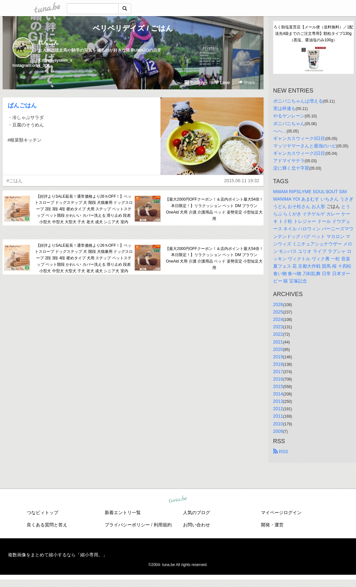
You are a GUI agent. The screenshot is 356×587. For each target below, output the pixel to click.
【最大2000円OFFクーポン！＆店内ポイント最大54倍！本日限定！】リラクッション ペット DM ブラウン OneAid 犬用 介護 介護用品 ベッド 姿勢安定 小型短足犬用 (214, 209)
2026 (278, 304)
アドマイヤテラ (289, 160)
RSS (280, 451)
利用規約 (163, 524)
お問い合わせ (196, 524)
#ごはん (15, 180)
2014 (278, 393)
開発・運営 (272, 524)
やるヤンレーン (289, 115)
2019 (278, 356)
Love (222, 82)
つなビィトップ (42, 512)
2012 (278, 408)
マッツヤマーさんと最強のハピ (304, 145)
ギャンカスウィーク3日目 (299, 138)
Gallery (195, 82)
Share (246, 82)
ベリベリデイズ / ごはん (133, 28)
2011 (278, 416)
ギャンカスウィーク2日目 (299, 153)
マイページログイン (281, 512)
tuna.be (178, 499)
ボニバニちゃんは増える (298, 101)
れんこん (48, 42)
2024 (278, 319)
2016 (278, 379)
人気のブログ (196, 512)
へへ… (280, 131)
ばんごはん (22, 105)
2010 (278, 423)
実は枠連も (284, 108)
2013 (278, 401)
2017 (278, 371)
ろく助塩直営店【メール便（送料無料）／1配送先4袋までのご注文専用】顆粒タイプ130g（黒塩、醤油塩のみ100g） (313, 33)
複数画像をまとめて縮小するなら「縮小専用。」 (57, 554)
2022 (278, 334)
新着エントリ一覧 (123, 512)
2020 (278, 349)
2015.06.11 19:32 (241, 180)
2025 (278, 311)
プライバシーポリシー (127, 524)
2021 (278, 341)
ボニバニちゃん (289, 123)
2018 (278, 364)
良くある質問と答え (47, 524)
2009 (278, 431)
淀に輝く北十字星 (291, 168)
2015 (278, 386)
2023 (278, 326)
